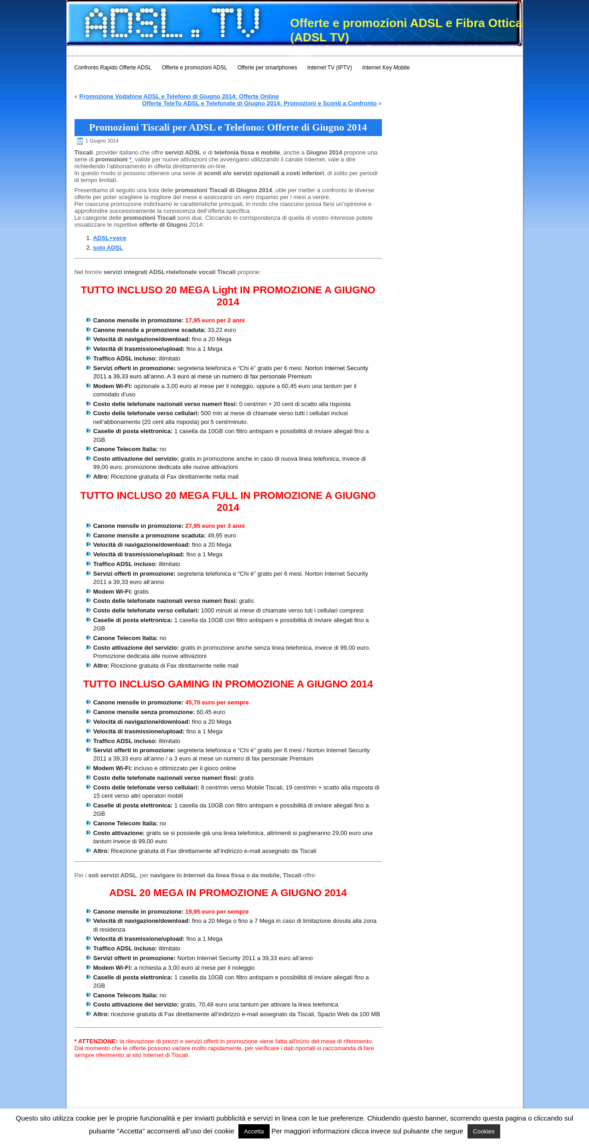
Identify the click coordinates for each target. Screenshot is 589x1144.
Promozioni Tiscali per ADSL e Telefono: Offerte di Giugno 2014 (228, 127)
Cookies (484, 1131)
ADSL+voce (110, 238)
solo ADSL (108, 247)
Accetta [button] (254, 1131)
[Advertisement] (234, 49)
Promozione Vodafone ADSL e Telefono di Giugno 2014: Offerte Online (179, 96)
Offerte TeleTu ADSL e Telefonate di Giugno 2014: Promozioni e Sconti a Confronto (259, 103)
